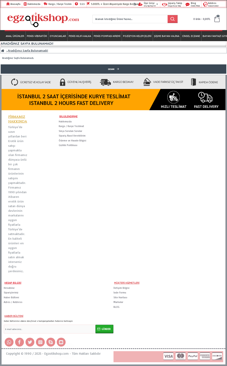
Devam (111, 69)
